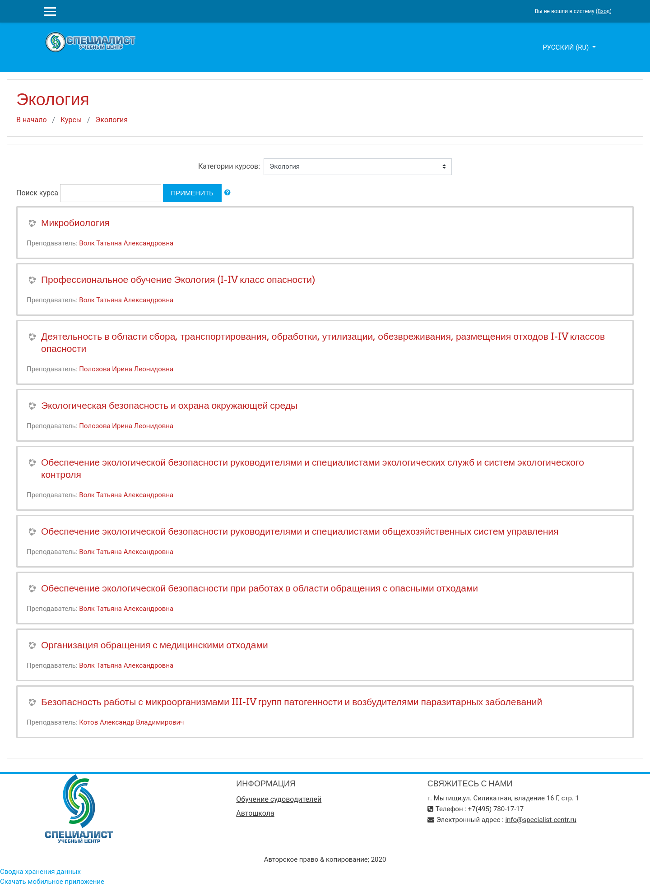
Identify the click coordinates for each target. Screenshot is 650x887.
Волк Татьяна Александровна (126, 243)
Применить (192, 193)
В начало (31, 119)
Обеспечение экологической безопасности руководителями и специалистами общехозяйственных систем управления (299, 531)
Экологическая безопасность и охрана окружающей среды (169, 405)
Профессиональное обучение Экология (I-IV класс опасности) (178, 279)
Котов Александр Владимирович (131, 722)
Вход (604, 11)
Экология (112, 119)
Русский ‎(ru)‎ (566, 47)
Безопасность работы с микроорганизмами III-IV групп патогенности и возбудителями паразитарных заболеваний (291, 702)
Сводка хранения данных (40, 872)
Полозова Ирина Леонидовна (126, 369)
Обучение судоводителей (278, 799)
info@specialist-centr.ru (540, 820)
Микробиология (75, 223)
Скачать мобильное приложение (52, 882)
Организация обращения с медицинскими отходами (154, 645)
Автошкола (255, 813)
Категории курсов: (229, 166)
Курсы (71, 119)
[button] (227, 193)
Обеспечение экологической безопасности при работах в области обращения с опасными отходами (259, 588)
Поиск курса (37, 193)
